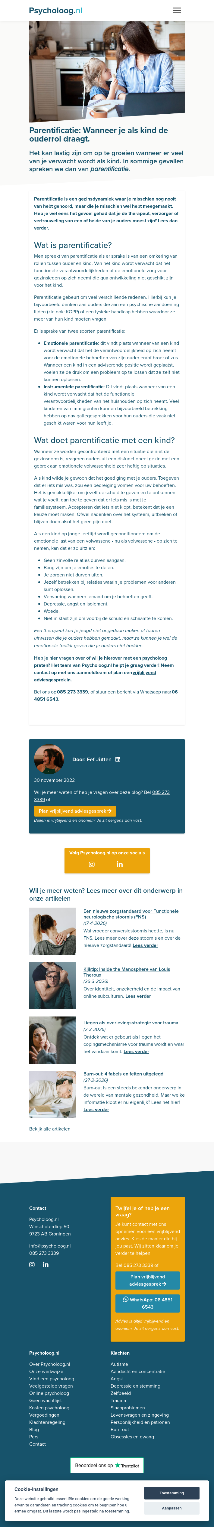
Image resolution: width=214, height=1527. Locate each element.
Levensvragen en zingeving (140, 1414)
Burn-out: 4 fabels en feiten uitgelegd (123, 1073)
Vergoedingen (44, 1414)
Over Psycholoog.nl (49, 1364)
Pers (33, 1436)
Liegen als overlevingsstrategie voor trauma (130, 1022)
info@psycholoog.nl (50, 1245)
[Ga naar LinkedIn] (121, 865)
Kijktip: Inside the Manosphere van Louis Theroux (126, 972)
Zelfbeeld (121, 1393)
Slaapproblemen (128, 1407)
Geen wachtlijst (45, 1400)
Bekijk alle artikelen (50, 1128)
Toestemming (172, 1493)
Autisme (119, 1364)
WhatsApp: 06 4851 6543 (147, 1303)
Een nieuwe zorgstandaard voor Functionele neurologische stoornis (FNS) (131, 914)
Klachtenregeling (47, 1422)
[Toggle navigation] (177, 10)
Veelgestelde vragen (51, 1385)
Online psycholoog (49, 1393)
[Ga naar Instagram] (93, 865)
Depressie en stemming (135, 1385)
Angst (117, 1378)
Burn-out (120, 1429)
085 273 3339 (44, 1253)
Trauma (118, 1400)
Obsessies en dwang (132, 1436)
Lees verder (145, 945)
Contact (37, 1444)
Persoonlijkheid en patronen (140, 1422)
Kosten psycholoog (49, 1407)
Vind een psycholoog (51, 1378)
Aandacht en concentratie (138, 1371)
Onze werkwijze (46, 1371)
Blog (34, 1429)
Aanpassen (171, 1508)
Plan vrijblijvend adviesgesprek (75, 811)
